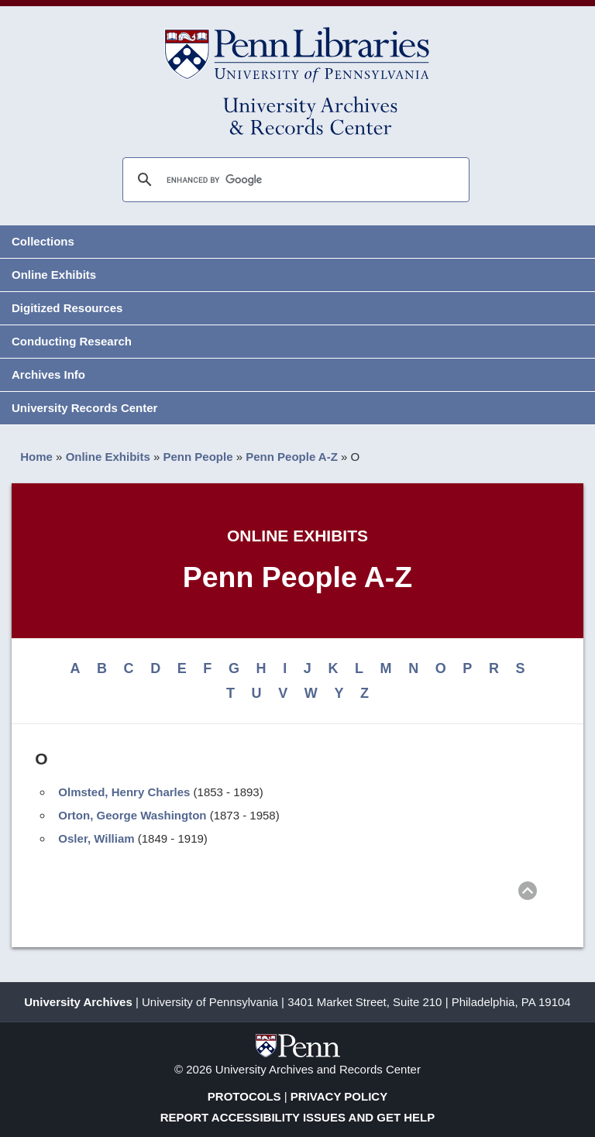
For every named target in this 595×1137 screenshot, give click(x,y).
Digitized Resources (67, 307)
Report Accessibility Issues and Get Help (297, 1117)
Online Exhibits (54, 274)
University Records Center (84, 407)
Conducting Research (72, 341)
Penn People (198, 456)
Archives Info (48, 374)
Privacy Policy (339, 1096)
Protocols (244, 1096)
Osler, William (96, 838)
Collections (43, 241)
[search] (294, 179)
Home (36, 456)
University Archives (78, 1001)
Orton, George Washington (132, 815)
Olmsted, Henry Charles (124, 792)
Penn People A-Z (292, 456)
